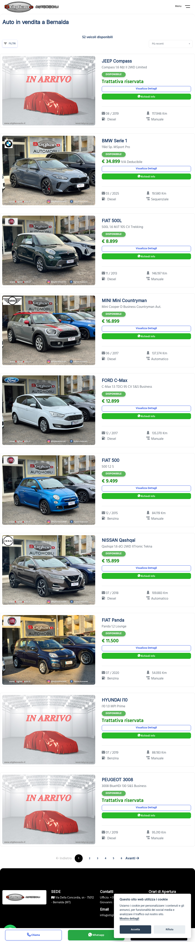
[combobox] (171, 44)
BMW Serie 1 (114, 140)
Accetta (135, 929)
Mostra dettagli (129, 918)
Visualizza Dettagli (146, 89)
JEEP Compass (117, 61)
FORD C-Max (114, 380)
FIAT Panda (113, 620)
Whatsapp (96, 935)
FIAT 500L (112, 220)
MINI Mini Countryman (124, 300)
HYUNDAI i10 (114, 700)
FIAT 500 (110, 460)
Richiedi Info (146, 97)
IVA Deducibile (131, 162)
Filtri (10, 43)
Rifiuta (169, 929)
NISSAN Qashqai (118, 540)
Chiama (33, 935)
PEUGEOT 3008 (117, 779)
